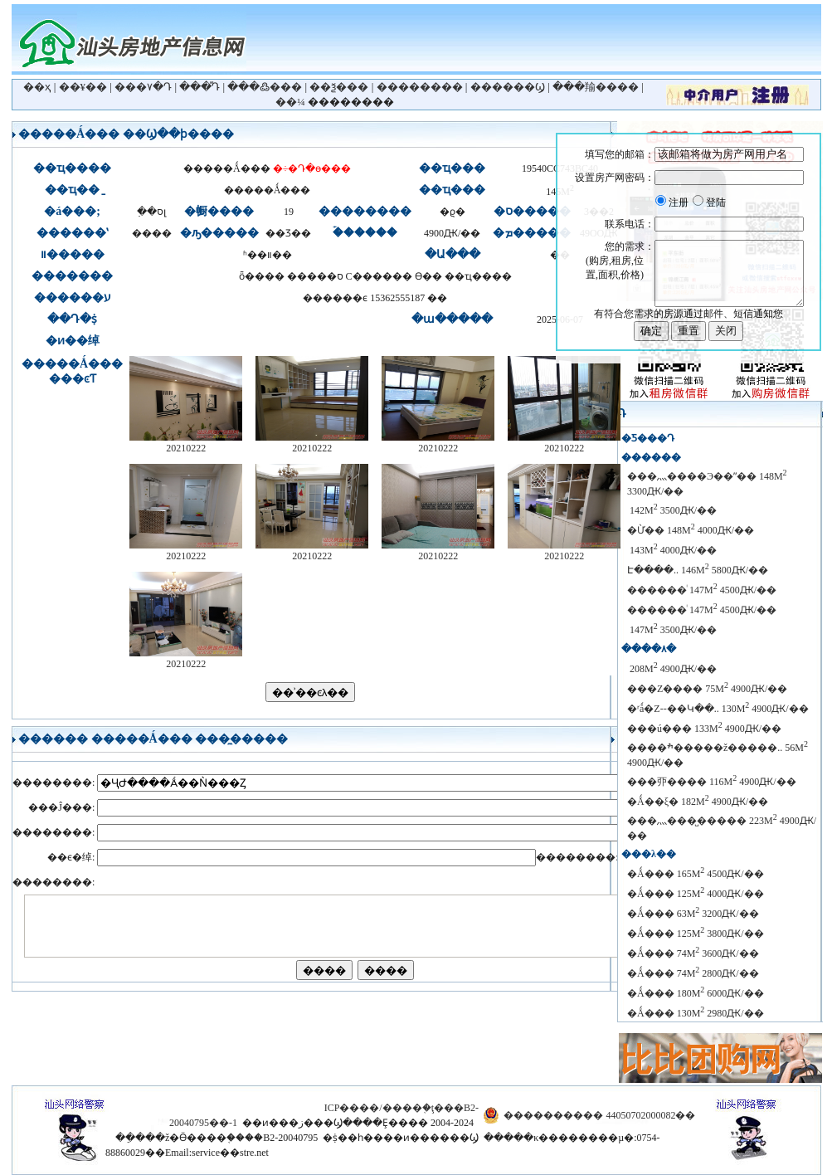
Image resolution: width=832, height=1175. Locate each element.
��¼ (290, 101)
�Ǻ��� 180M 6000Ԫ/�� (695, 993)
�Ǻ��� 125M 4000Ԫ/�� (695, 894)
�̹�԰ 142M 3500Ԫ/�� (672, 510)
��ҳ (37, 86)
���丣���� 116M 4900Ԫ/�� (711, 781)
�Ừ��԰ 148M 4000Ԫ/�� (690, 530)
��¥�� (83, 86)
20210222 (185, 442)
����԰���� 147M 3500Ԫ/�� (672, 630)
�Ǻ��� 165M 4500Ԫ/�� (695, 874)
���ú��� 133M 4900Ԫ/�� (704, 728)
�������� (420, 86)
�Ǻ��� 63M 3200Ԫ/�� (693, 913)
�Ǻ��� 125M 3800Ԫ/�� (695, 933)
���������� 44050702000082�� (599, 1115)
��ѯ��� (338, 86)
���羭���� (595, 86)
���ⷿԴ (199, 86)
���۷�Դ (143, 86)
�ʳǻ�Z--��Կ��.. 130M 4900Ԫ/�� (718, 708)
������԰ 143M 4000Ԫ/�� (672, 550)
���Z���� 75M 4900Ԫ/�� (707, 689)
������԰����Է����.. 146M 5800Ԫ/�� (697, 570)
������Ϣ (507, 86)
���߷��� (264, 86)
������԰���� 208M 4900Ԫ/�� (672, 669)
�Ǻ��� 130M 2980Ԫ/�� (695, 1013)
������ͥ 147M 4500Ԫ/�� (701, 590)
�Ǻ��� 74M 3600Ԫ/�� (693, 953)
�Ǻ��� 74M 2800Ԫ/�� (693, 973)
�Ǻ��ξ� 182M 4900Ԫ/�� (697, 801)
